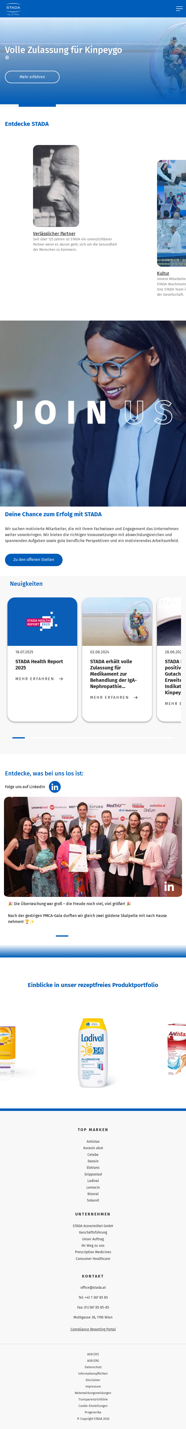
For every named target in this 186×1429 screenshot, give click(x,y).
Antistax (93, 1141)
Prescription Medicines (93, 1252)
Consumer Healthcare (93, 1259)
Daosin (93, 1161)
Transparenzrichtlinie (93, 1399)
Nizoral (93, 1194)
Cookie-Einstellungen (93, 1406)
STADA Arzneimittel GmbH (93, 1226)
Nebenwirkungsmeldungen (93, 1393)
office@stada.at (93, 1288)
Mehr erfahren (32, 76)
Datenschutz (93, 1367)
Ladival (93, 1181)
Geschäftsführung (93, 1232)
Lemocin (93, 1187)
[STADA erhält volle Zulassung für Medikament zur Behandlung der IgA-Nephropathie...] (117, 621)
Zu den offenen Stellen (33, 559)
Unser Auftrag (93, 1239)
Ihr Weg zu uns (93, 1246)
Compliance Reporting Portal (93, 1329)
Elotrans (93, 1168)
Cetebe (93, 1155)
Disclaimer (93, 1380)
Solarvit (93, 1200)
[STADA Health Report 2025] (42, 621)
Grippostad (93, 1174)
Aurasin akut (93, 1148)
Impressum (93, 1386)
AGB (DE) (93, 1354)
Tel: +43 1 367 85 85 (93, 1298)
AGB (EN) (93, 1360)
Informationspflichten (93, 1373)
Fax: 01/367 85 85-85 (93, 1308)
